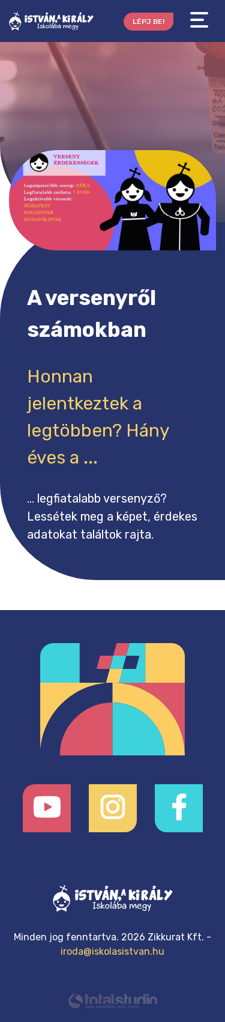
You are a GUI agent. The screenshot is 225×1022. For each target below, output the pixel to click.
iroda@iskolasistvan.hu (112, 951)
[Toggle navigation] (199, 20)
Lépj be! (148, 21)
